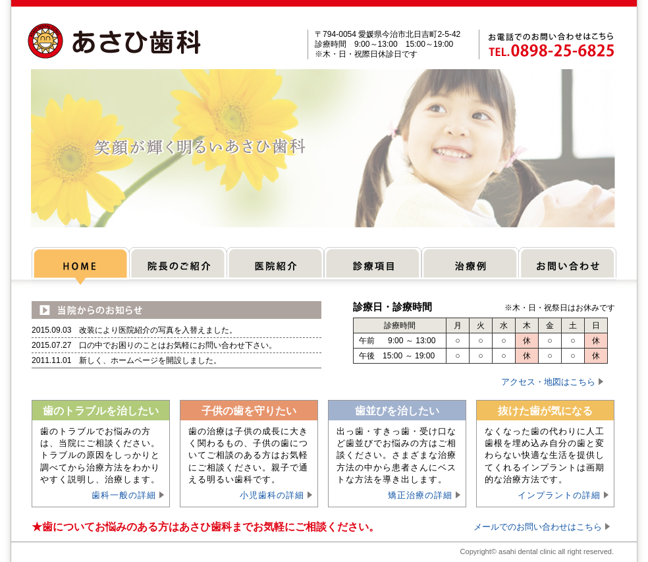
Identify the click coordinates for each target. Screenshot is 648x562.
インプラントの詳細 (559, 495)
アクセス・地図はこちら (548, 382)
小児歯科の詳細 (272, 495)
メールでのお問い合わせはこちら (537, 527)
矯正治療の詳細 (420, 495)
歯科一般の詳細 (124, 495)
